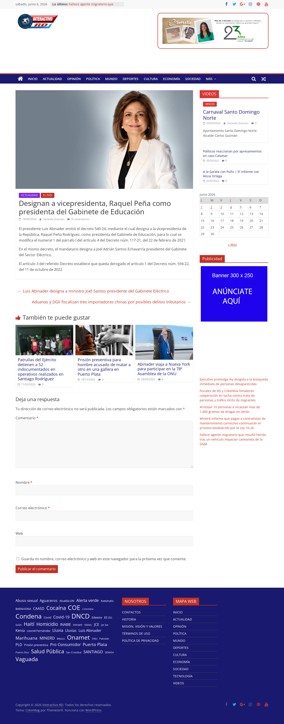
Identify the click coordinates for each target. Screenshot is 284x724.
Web (19, 533)
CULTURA (151, 79)
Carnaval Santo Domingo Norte (231, 114)
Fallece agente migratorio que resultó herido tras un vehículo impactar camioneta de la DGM (233, 439)
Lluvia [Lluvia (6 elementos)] (57, 630)
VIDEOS (210, 104)
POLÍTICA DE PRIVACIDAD (140, 640)
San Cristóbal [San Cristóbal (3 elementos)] (73, 652)
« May (232, 244)
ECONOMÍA (171, 79)
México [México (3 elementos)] (61, 638)
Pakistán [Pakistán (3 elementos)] (104, 638)
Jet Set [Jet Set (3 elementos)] (104, 624)
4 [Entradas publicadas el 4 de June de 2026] (231, 207)
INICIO (32, 79)
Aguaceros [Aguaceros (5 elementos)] (48, 600)
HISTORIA (129, 619)
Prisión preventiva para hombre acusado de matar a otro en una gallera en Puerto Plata (104, 367)
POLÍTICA (93, 79)
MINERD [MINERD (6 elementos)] (47, 638)
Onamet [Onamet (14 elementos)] (78, 637)
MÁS (209, 79)
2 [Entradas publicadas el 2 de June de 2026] (211, 207)
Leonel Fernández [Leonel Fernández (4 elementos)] (38, 631)
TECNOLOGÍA (183, 676)
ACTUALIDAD (52, 79)
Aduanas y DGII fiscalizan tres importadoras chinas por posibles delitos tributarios (111, 301)
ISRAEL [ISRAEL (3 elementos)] (88, 624)
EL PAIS (47, 195)
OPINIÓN (74, 79)
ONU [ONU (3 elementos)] (94, 638)
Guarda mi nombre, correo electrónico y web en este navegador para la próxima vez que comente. (103, 558)
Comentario (27, 418)
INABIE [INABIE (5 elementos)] (65, 624)
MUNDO (111, 79)
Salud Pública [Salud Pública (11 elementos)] (47, 651)
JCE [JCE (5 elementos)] (96, 624)
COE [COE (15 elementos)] (74, 607)
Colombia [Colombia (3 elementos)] (87, 609)
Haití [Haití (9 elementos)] (29, 624)
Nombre (24, 482)
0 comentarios (78, 219)
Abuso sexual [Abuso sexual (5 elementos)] (27, 600)
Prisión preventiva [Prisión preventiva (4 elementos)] (36, 645)
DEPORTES (130, 79)
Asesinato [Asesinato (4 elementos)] (107, 601)
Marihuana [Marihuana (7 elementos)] (26, 638)
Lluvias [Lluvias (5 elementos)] (71, 630)
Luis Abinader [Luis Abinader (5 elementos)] (90, 630)
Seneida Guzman (54, 219)
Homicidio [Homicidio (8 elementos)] (47, 624)
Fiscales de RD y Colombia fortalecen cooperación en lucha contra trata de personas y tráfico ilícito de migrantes (228, 395)
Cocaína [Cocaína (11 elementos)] (56, 607)
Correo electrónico (33, 507)
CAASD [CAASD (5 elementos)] (38, 608)
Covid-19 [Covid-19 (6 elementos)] (61, 617)
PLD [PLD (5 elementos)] (19, 644)
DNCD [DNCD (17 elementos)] (80, 616)
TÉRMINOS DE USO (136, 633)
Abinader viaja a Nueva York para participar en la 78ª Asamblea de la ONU (164, 368)
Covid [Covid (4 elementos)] (47, 617)
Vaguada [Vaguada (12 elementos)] (27, 659)
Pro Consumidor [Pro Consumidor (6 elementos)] (65, 644)
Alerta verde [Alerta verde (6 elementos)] (87, 600)
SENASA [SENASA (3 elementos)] (109, 652)
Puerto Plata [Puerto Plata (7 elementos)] (95, 644)
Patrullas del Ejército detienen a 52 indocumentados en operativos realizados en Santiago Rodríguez (40, 369)
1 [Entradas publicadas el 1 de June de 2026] (202, 207)
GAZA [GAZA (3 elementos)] (19, 624)
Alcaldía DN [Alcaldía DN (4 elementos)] (66, 601)
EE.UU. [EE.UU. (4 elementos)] (108, 617)
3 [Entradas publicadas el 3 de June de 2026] (221, 207)
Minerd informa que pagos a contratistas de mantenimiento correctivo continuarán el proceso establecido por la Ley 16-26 (232, 423)
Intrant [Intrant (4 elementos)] (77, 625)
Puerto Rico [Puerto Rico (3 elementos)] (22, 652)
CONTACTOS (131, 612)
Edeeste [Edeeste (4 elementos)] (97, 617)
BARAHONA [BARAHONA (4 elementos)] (23, 609)
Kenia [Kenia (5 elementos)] (20, 630)
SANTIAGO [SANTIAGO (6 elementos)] (93, 651)
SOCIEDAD (193, 79)
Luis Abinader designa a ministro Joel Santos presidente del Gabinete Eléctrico (93, 291)
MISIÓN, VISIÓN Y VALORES (142, 626)
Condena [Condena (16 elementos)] (29, 616)
